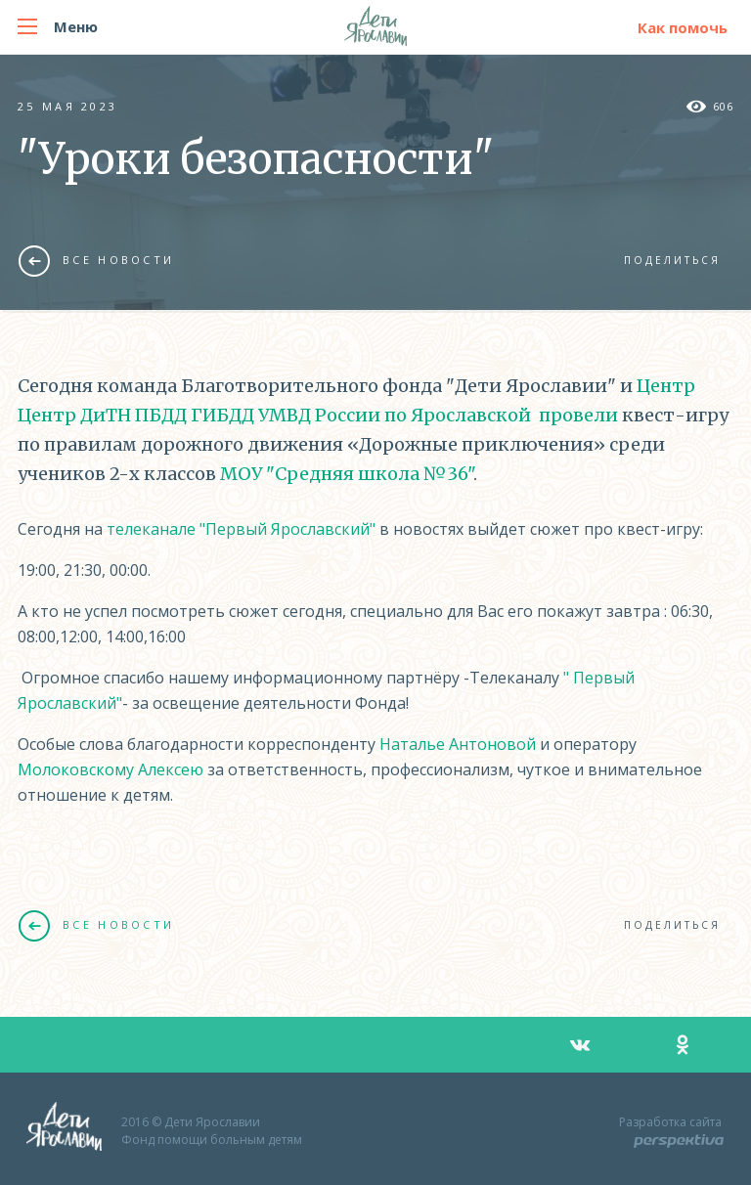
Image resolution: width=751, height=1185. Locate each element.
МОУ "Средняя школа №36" (346, 473)
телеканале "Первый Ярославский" (241, 529)
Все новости (96, 260)
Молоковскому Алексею (110, 769)
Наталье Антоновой (457, 744)
